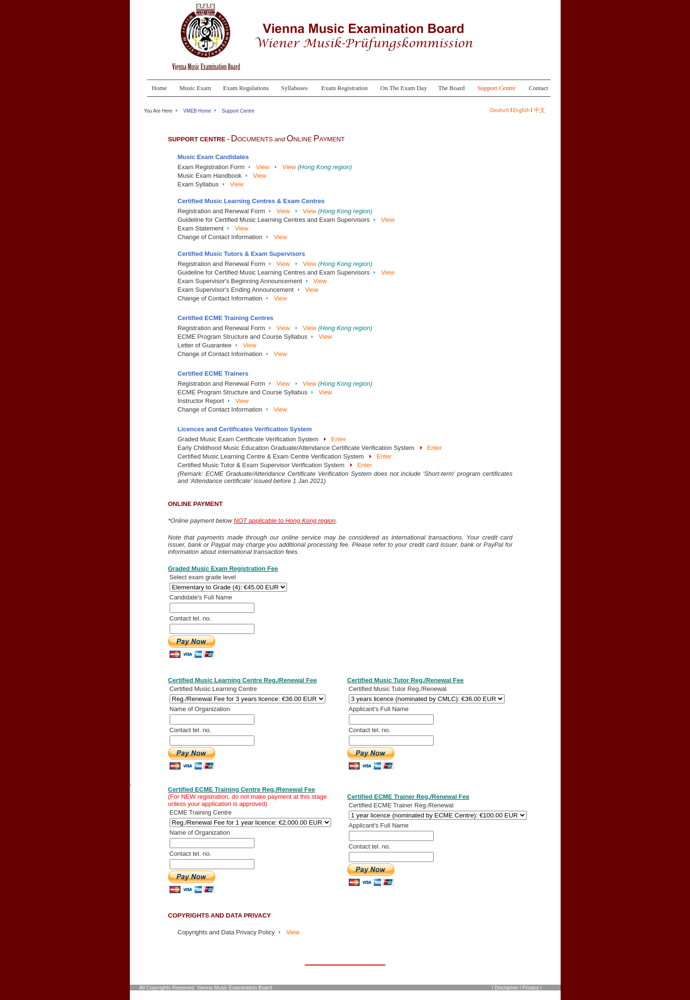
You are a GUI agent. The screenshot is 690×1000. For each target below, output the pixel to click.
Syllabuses (294, 88)
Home (159, 88)
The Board (451, 88)
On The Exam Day (403, 88)
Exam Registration (345, 88)
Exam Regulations (246, 88)
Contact (538, 88)
